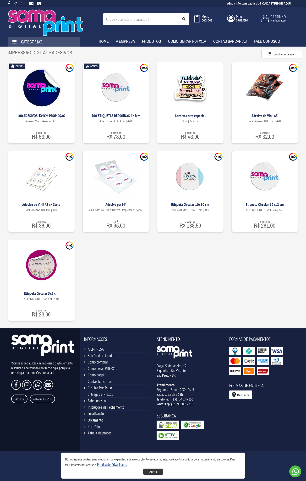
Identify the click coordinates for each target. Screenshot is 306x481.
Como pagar (96, 375)
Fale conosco (97, 400)
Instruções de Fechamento (106, 407)
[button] (112, 464)
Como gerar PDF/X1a (103, 368)
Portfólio (94, 426)
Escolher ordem (281, 54)
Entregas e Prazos (100, 394)
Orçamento (95, 420)
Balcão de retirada (101, 355)
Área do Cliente (42, 399)
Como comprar (98, 362)
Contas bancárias (100, 381)
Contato (19, 399)
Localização (96, 413)
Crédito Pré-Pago (100, 387)
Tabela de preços (99, 433)
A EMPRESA (96, 349)
